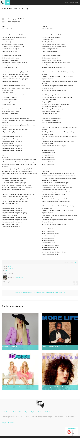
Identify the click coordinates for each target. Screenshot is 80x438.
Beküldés (48, 412)
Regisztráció (74, 2)
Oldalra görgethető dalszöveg (17, 19)
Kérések (40, 412)
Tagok (27, 412)
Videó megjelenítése (14, 21)
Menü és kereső (7, 2)
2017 (6, 271)
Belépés (66, 2)
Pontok (15, 412)
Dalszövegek (7, 412)
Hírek (21, 412)
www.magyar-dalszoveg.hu (11, 417)
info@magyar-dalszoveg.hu (43, 417)
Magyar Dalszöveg (2, 2)
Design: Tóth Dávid (8, 423)
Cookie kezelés (70, 417)
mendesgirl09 (19, 277)
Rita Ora (10, 268)
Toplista (33, 412)
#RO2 (9, 266)
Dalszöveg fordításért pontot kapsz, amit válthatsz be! (40, 292)
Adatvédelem (59, 417)
